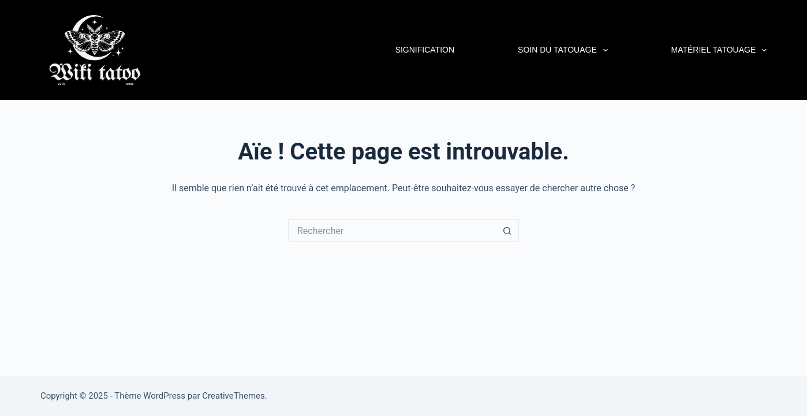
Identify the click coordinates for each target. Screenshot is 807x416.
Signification (424, 49)
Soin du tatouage (564, 50)
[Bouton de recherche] (507, 230)
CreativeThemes (233, 396)
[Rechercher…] (392, 230)
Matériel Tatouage (719, 50)
